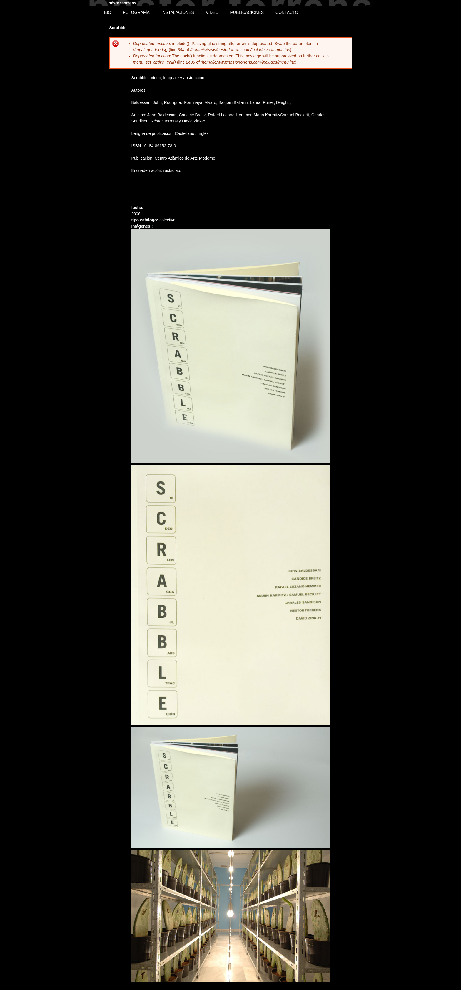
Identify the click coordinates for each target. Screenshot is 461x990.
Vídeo (212, 12)
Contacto (286, 12)
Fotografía (136, 12)
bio (107, 12)
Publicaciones (247, 12)
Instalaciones (177, 12)
